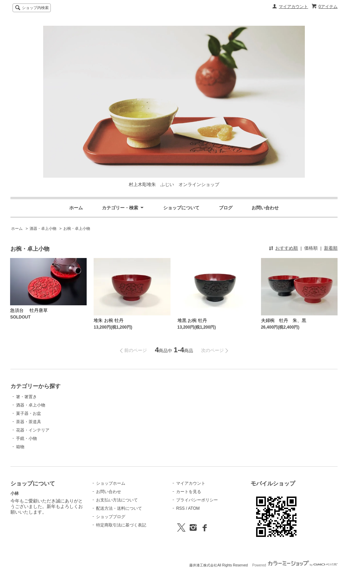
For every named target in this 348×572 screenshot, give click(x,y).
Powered (295, 565)
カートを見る (188, 491)
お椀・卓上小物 (76, 228)
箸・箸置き (26, 396)
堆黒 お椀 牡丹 (192, 320)
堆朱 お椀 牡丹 (108, 320)
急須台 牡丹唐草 (29, 310)
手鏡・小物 (26, 438)
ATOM (194, 508)
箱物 (20, 446)
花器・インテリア (32, 430)
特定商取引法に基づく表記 (121, 525)
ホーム (76, 207)
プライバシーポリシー (197, 500)
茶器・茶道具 (28, 421)
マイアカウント (293, 6)
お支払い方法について (117, 500)
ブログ (225, 207)
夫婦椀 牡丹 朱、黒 (283, 320)
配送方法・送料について (119, 508)
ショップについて (181, 207)
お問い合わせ (265, 207)
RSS (180, 508)
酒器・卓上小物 (43, 228)
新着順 (331, 248)
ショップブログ (110, 516)
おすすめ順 (286, 248)
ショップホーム (110, 483)
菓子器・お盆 (28, 413)
